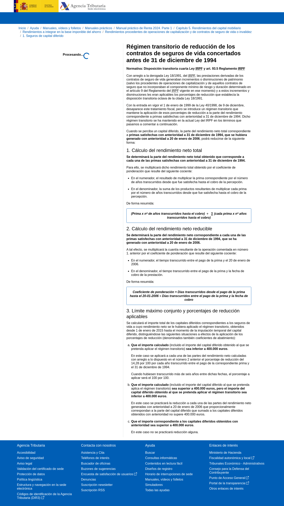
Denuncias (88, 479)
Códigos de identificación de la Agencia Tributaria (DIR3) (44, 495)
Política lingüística (29, 479)
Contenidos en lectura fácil (163, 463)
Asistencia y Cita (92, 452)
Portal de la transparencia (229, 483)
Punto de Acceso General (229, 478)
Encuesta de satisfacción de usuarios (109, 474)
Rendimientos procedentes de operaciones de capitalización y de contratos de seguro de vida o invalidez (178, 32)
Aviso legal (24, 463)
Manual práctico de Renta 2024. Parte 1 (144, 28)
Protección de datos (31, 474)
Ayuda (34, 28)
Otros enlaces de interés (226, 488)
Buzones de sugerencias (98, 468)
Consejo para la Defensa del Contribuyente (229, 470)
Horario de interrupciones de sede (169, 474)
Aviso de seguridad (30, 458)
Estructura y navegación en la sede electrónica (41, 486)
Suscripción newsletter (97, 484)
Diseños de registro (158, 468)
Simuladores (154, 484)
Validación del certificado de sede (40, 468)
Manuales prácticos (98, 28)
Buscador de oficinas (95, 463)
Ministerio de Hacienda (225, 452)
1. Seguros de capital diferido (42, 35)
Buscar (150, 452)
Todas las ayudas (157, 490)
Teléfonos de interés (95, 458)
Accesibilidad (26, 452)
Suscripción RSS (93, 490)
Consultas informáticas (161, 458)
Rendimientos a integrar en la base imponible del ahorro (61, 32)
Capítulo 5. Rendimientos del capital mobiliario (208, 28)
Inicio (22, 28)
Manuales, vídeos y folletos (62, 28)
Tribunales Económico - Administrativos (236, 463)
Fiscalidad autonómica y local (231, 458)
